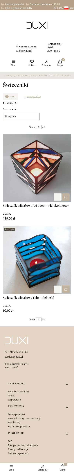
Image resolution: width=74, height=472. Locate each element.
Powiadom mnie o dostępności (66, 197)
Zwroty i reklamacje (18, 449)
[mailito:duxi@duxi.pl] (24, 50)
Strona (32, 127)
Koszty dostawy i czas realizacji (24, 418)
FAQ (10, 441)
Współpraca (14, 399)
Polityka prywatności (18, 453)
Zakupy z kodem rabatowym (23, 445)
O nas (11, 395)
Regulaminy (14, 422)
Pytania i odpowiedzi (19, 426)
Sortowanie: (10, 109)
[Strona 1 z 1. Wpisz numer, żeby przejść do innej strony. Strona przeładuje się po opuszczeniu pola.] (38, 127)
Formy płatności (16, 414)
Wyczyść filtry (32, 96)
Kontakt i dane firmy (18, 391)
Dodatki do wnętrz (61, 75)
